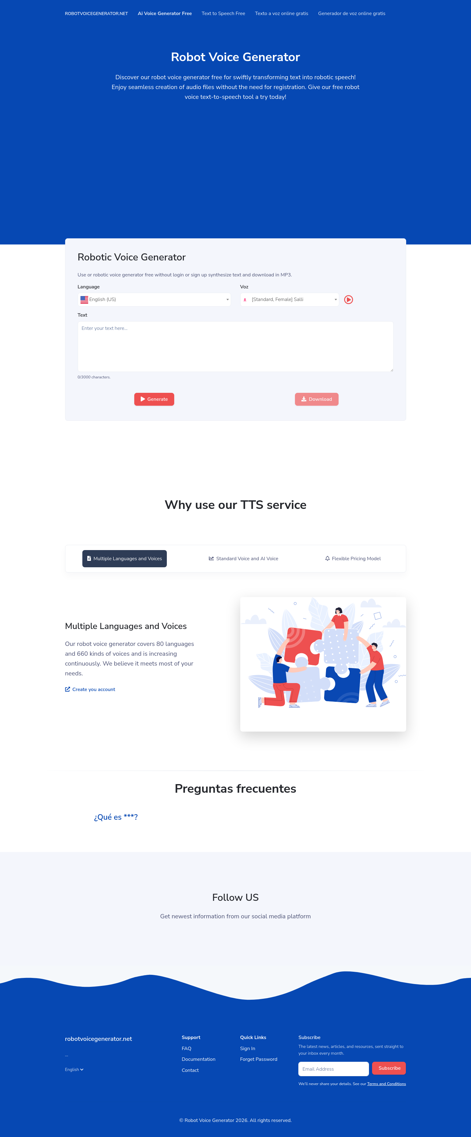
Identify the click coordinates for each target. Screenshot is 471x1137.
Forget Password (258, 1059)
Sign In (247, 1048)
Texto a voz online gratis (281, 13)
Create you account (90, 689)
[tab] (123, 558)
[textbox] (154, 299)
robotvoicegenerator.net (96, 14)
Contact (190, 1070)
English (74, 1070)
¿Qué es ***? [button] (118, 817)
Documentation (198, 1059)
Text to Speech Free (223, 13)
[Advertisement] (235, 192)
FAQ (186, 1048)
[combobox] (154, 300)
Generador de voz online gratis (352, 13)
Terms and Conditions (386, 1084)
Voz (244, 287)
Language (89, 287)
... (67, 1054)
